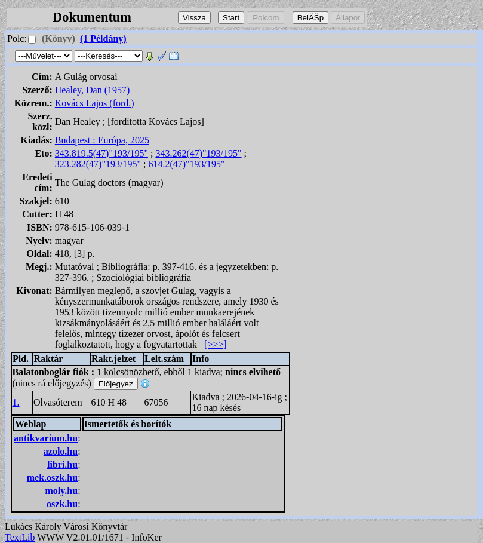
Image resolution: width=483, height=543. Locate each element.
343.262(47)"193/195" (198, 153)
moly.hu (61, 491)
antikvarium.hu (46, 438)
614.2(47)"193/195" (186, 164)
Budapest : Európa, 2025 (102, 140)
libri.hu (62, 464)
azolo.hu (61, 451)
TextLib (20, 537)
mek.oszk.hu (52, 478)
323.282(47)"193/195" (98, 164)
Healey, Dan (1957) (92, 90)
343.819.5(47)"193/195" (101, 153)
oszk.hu (62, 504)
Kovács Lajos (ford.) (94, 103)
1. (16, 402)
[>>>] (215, 344)
